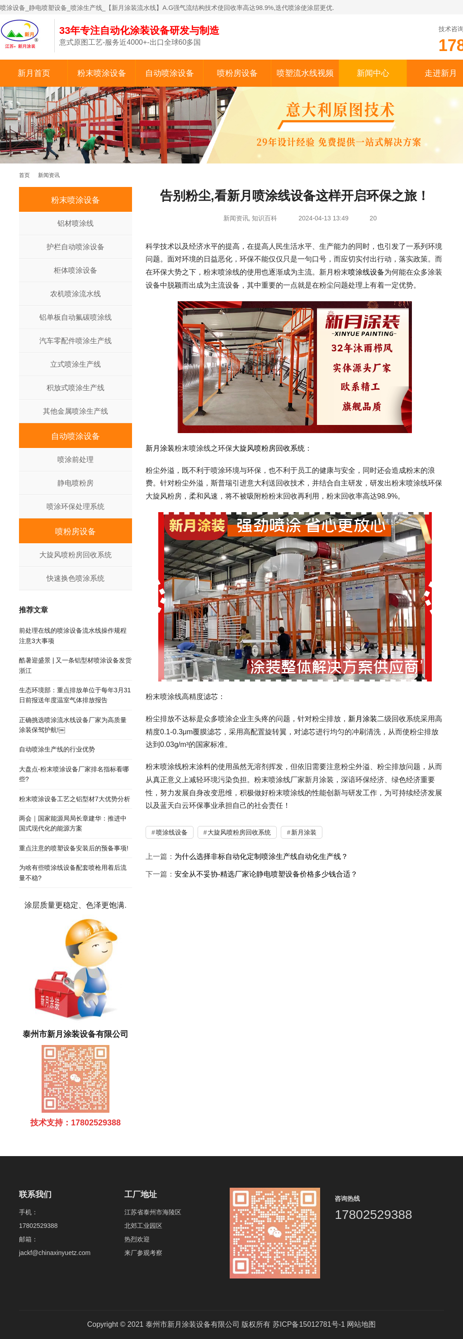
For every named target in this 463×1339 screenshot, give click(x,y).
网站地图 (361, 1324)
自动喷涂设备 (169, 73)
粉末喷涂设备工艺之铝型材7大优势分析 (74, 798)
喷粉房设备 (237, 73)
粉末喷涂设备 (101, 73)
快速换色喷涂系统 (75, 578)
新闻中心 (373, 73)
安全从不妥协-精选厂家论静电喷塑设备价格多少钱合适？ (266, 874)
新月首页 (34, 73)
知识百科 (264, 218)
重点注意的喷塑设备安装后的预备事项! (73, 848)
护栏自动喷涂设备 (75, 247)
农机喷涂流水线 (75, 294)
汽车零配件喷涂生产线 (75, 341)
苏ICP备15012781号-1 (309, 1324)
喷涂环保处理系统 (75, 506)
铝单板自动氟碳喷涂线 (75, 317)
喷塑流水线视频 (305, 73)
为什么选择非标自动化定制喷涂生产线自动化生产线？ (261, 856)
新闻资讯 (236, 218)
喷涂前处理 (75, 459)
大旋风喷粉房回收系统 (268, 448)
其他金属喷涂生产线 (75, 411)
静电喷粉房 (75, 483)
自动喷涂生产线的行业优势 (57, 749)
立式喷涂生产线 (75, 364)
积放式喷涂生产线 (75, 388)
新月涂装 (160, 448)
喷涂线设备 (366, 272)
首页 (24, 175)
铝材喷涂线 (75, 223)
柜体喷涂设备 (75, 270)
